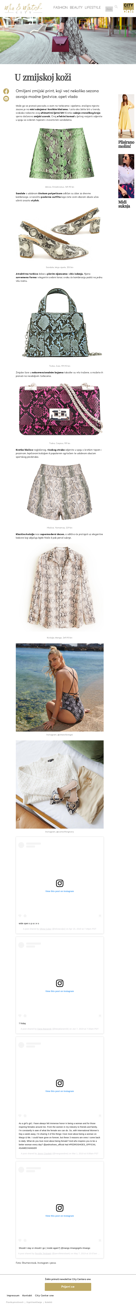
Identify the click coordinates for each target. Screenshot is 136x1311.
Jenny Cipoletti (45, 1153)
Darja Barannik (44, 1029)
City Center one (44, 1296)
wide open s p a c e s (29, 923)
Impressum (13, 1296)
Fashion (60, 7)
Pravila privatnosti (14, 1302)
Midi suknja (124, 203)
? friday (22, 1023)
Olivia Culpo (45, 929)
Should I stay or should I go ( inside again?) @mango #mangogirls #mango (54, 1248)
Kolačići (48, 1302)
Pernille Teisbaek (43, 1253)
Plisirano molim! (126, 144)
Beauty (75, 7)
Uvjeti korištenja (34, 1302)
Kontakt (27, 1296)
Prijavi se (68, 1286)
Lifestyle (92, 7)
